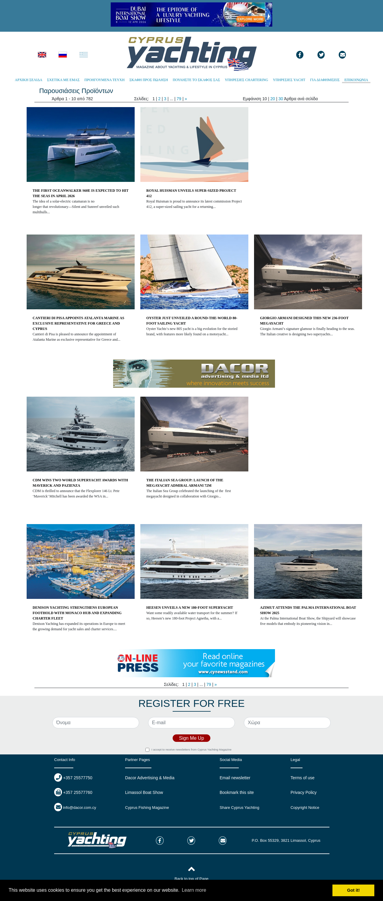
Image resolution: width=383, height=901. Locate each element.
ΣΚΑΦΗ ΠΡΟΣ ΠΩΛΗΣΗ (148, 80)
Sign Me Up (191, 738)
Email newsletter (235, 777)
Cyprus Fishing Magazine (147, 807)
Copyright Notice (305, 807)
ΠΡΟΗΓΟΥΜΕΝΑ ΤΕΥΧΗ (104, 80)
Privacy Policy (304, 792)
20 (272, 98)
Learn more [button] (194, 890)
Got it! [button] (353, 890)
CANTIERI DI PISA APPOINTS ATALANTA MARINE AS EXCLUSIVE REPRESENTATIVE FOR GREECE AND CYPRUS (78, 323)
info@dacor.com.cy (79, 807)
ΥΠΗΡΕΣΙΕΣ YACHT (289, 80)
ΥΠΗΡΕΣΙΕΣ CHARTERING (246, 80)
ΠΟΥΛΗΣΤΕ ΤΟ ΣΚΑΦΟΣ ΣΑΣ (196, 80)
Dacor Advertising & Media (149, 777)
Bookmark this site (237, 792)
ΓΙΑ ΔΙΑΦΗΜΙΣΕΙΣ (325, 80)
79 (179, 98)
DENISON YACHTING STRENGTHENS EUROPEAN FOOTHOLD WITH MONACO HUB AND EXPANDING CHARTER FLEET (77, 612)
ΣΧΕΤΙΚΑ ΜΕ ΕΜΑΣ (63, 80)
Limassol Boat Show (144, 792)
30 (280, 98)
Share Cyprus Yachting (239, 807)
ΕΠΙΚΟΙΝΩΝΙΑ (356, 80)
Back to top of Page (191, 878)
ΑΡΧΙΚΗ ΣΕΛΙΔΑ (28, 80)
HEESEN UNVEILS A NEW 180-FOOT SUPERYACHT (189, 607)
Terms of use (302, 777)
